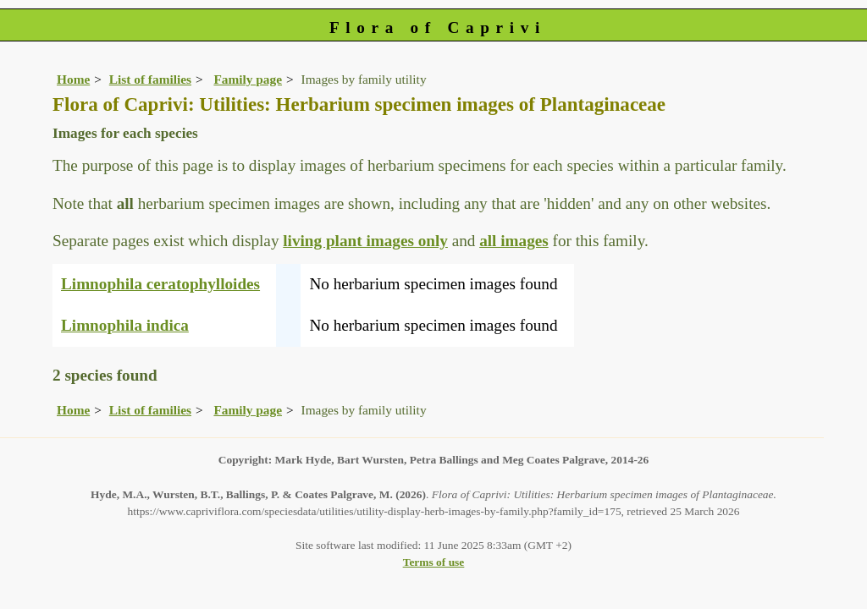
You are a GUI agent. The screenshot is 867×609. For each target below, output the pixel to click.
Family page (247, 79)
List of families (150, 79)
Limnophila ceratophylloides (160, 284)
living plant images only (365, 241)
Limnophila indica (125, 325)
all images (514, 241)
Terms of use (434, 562)
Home (73, 79)
